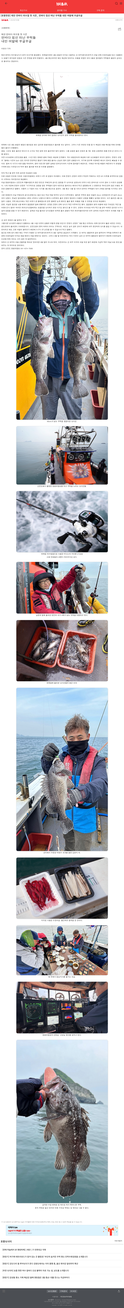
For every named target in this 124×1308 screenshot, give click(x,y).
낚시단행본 (52, 1291)
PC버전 (73, 1291)
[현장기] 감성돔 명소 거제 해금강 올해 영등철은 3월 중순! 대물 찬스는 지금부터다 (36, 1277)
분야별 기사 (62, 10)
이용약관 (55, 1296)
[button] (119, 29)
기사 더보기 (118, 1241)
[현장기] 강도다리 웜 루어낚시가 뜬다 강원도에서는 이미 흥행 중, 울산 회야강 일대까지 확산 (40, 1263)
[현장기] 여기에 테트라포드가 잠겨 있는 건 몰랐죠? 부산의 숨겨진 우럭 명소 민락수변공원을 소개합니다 (45, 1256)
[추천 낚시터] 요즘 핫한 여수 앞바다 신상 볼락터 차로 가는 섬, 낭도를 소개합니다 (35, 1270)
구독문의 (63, 1291)
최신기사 (23, 10)
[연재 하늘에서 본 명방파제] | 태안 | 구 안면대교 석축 (24, 1249)
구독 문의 (100, 10)
